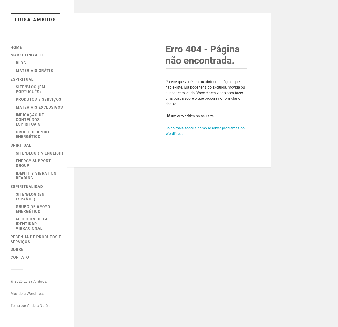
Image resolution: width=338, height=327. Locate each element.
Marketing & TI (27, 55)
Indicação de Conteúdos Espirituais (30, 119)
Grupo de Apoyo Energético (33, 209)
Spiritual (21, 145)
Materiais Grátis (34, 71)
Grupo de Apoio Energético (32, 134)
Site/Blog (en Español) (30, 196)
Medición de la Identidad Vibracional (32, 223)
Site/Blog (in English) (39, 153)
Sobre (17, 249)
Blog (21, 63)
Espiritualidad (27, 187)
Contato (20, 257)
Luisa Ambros (35, 19)
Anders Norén (38, 306)
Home (16, 47)
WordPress (36, 293)
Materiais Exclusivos (39, 107)
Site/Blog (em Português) (30, 89)
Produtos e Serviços (39, 99)
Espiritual (22, 79)
